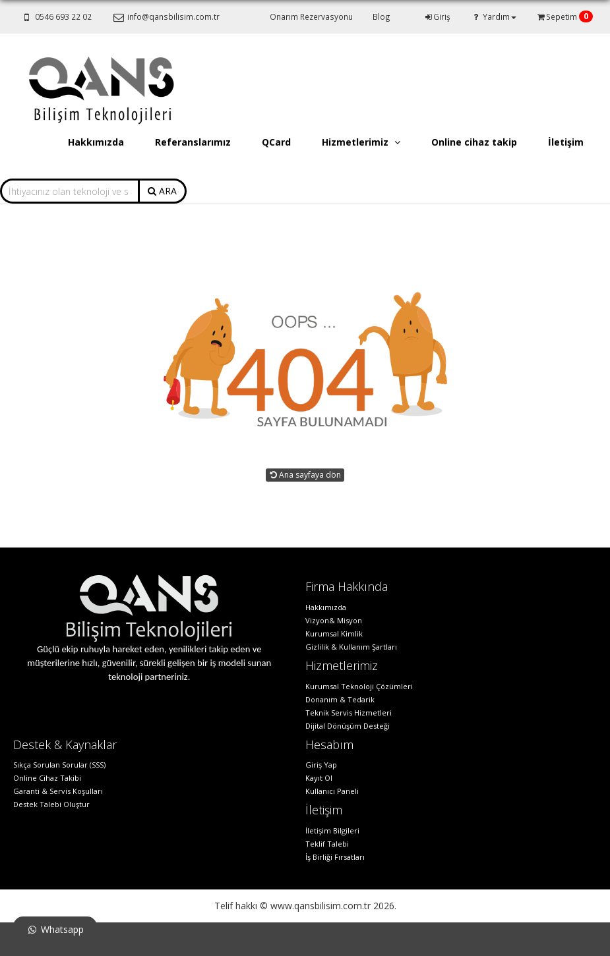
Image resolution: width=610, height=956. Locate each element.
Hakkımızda (96, 142)
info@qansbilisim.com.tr (165, 16)
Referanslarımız (193, 142)
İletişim (566, 142)
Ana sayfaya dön (305, 474)
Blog (381, 16)
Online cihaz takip (474, 142)
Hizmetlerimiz (361, 142)
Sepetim (561, 16)
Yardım (493, 16)
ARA (162, 190)
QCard (276, 142)
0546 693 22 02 (56, 16)
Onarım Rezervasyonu (311, 16)
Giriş (436, 16)
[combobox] (69, 191)
